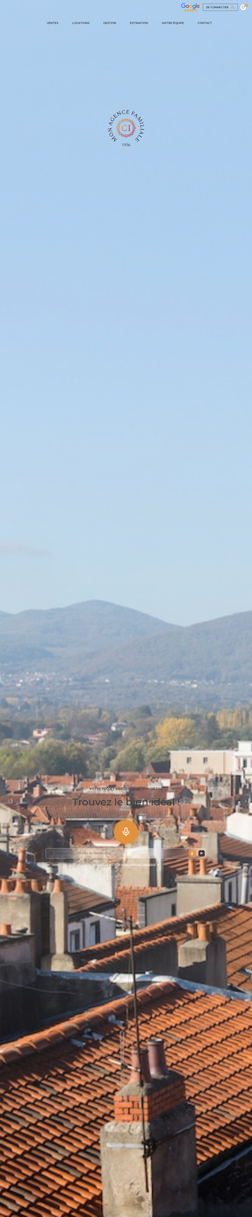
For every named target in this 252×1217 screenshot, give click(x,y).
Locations (80, 23)
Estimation (139, 23)
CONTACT (205, 23)
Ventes (52, 23)
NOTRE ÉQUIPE (173, 23)
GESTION (109, 23)
